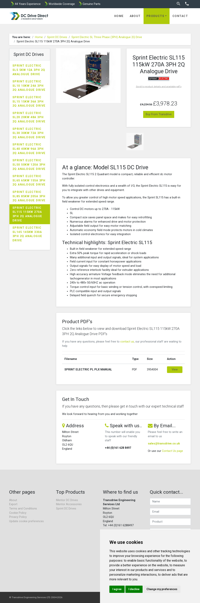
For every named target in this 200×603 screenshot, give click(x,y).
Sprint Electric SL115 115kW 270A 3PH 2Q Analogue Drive (27, 214)
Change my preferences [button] (161, 589)
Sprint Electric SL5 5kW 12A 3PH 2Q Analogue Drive (28, 70)
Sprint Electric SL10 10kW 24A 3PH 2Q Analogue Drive (29, 86)
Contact (180, 16)
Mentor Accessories (69, 504)
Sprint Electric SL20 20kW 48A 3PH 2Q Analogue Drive (29, 117)
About (135, 16)
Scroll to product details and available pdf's (158, 86)
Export (13, 504)
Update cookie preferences (26, 521)
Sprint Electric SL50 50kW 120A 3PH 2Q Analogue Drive (29, 164)
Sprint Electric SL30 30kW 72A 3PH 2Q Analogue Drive (29, 133)
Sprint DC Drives (57, 37)
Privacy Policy (18, 517)
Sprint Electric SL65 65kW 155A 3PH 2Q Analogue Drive (29, 180)
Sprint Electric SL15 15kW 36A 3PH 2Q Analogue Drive (29, 101)
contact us (127, 341)
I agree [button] (116, 589)
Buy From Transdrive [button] (159, 114)
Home (119, 16)
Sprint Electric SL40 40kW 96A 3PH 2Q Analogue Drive (29, 149)
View (175, 369)
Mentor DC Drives (67, 500)
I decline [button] (134, 589)
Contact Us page (172, 451)
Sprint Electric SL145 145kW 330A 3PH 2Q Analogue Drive (27, 234)
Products (155, 16)
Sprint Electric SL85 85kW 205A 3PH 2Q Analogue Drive (29, 196)
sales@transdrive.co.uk (164, 443)
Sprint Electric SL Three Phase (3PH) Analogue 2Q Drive (106, 37)
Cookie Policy (17, 513)
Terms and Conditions (23, 508)
